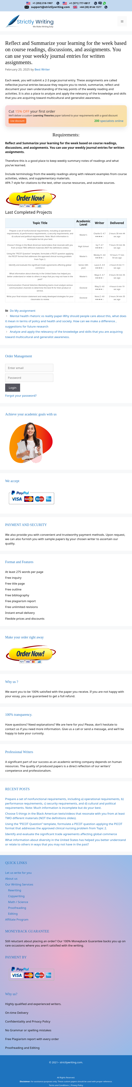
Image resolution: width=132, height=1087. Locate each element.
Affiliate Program (16, 919)
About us (11, 879)
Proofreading (17, 908)
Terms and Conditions (59, 1085)
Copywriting (16, 896)
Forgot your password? (21, 396)
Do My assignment (22, 311)
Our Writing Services (19, 884)
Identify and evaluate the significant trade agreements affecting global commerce (61, 834)
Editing (13, 914)
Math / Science (18, 902)
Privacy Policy (77, 1085)
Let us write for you (18, 873)
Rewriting (14, 890)
